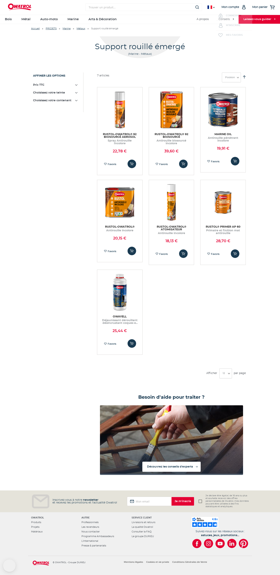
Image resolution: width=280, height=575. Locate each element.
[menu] (140, 19)
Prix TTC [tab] (38, 85)
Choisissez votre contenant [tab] (52, 100)
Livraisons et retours (143, 522)
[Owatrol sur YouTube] (220, 543)
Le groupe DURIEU (143, 536)
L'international (89, 541)
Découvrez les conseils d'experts (170, 466)
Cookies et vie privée (157, 562)
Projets (35, 527)
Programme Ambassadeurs (97, 536)
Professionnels (90, 522)
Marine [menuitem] (73, 19)
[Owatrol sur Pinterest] (243, 543)
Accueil (35, 28)
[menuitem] (226, 19)
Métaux (81, 28)
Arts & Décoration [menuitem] (102, 19)
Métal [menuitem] (26, 19)
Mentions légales (133, 562)
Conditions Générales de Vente (189, 562)
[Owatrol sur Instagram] (208, 543)
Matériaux (37, 531)
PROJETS (51, 28)
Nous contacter (90, 531)
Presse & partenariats (93, 545)
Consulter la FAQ (141, 531)
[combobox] (143, 7)
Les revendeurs (90, 527)
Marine (67, 28)
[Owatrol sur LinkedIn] (231, 543)
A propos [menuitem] (203, 19)
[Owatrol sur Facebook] (196, 543)
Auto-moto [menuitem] (49, 19)
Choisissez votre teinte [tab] (49, 92)
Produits (36, 522)
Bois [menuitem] (8, 19)
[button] (9, 565)
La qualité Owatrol (142, 527)
